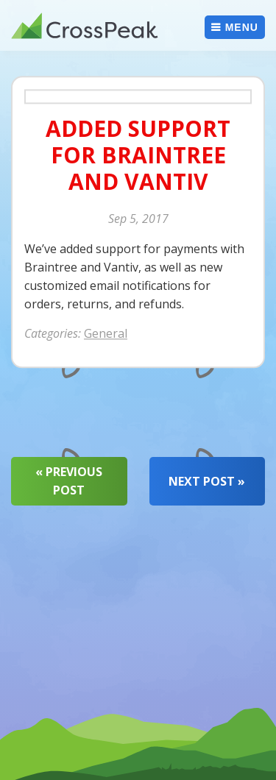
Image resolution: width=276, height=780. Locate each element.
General (105, 334)
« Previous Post (68, 481)
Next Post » (207, 481)
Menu (241, 27)
